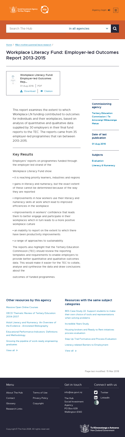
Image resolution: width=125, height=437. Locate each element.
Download (27, 91)
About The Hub (14, 392)
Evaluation (98, 160)
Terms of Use (40, 392)
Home (9, 44)
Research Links (14, 408)
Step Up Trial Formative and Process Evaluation (91, 338)
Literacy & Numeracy (103, 165)
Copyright (38, 403)
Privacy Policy (40, 398)
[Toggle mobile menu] (115, 10)
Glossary (10, 403)
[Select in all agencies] (88, 28)
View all (12, 350)
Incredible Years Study (77, 323)
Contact (10, 398)
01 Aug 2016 (99, 143)
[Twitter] (101, 392)
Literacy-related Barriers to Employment (86, 344)
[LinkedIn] (102, 397)
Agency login (101, 9)
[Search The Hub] (36, 28)
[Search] (115, 28)
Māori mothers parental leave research (33, 44)
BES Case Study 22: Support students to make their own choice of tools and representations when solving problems (90, 314)
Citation (48, 91)
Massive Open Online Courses (22, 307)
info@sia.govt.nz (73, 392)
